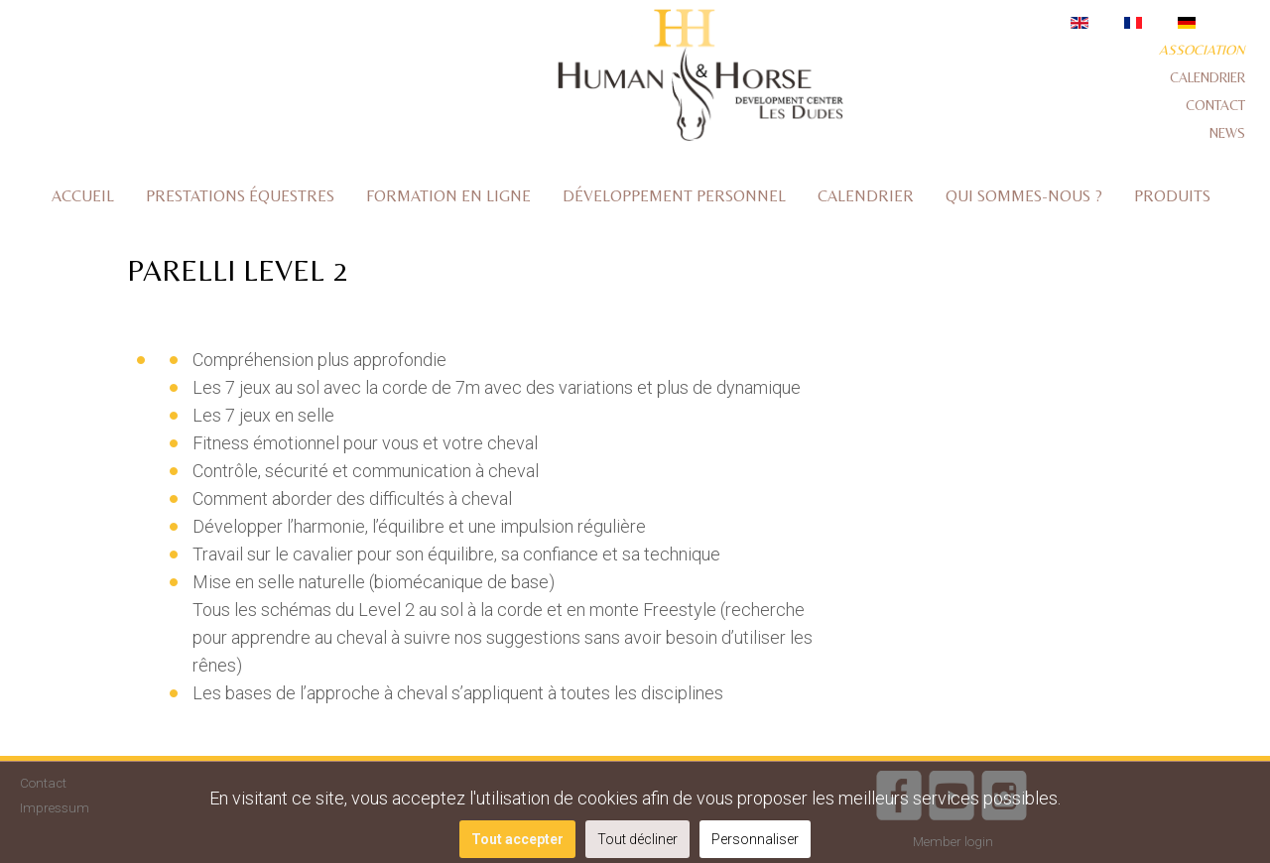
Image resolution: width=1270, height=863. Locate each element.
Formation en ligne (448, 195)
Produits (1172, 195)
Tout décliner (637, 839)
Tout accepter (517, 839)
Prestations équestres (240, 195)
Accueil (83, 195)
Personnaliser (755, 839)
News (1227, 133)
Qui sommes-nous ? (1024, 195)
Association (1202, 50)
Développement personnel (674, 195)
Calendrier (1207, 77)
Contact (1215, 105)
